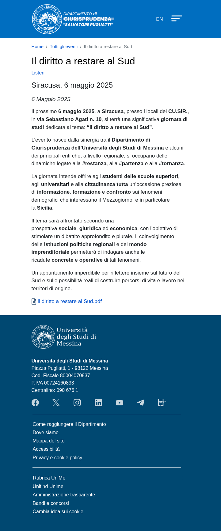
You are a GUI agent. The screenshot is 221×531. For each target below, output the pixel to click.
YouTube (119, 402)
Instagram (77, 402)
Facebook (35, 402)
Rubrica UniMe (49, 477)
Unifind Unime (48, 486)
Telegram (140, 402)
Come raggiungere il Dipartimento (69, 424)
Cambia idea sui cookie (58, 511)
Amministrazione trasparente (64, 494)
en (159, 19)
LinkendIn (98, 402)
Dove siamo (46, 432)
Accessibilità (46, 449)
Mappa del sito (49, 440)
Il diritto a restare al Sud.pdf (70, 301)
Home (38, 46)
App (162, 402)
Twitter (56, 402)
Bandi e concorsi (51, 503)
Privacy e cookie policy (57, 457)
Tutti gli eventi (64, 46)
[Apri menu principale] (173, 18)
